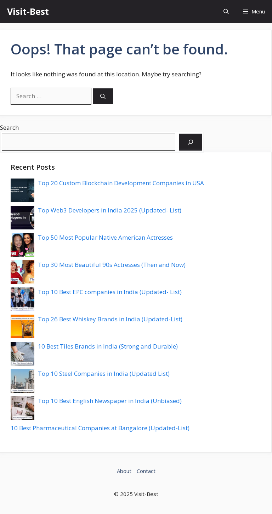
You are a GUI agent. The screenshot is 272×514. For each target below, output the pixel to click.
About (124, 470)
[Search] (103, 96)
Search (9, 127)
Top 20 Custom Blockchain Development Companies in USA (121, 183)
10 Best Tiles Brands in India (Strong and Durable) (108, 346)
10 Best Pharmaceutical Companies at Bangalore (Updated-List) (100, 428)
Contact (146, 470)
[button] (226, 11)
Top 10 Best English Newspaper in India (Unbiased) (110, 401)
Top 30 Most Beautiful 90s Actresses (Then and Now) (112, 265)
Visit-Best (28, 11)
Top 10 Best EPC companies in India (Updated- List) (110, 292)
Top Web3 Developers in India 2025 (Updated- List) (109, 210)
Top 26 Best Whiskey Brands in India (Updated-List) (110, 319)
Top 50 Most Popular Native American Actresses (105, 237)
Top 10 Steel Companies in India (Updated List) (104, 373)
